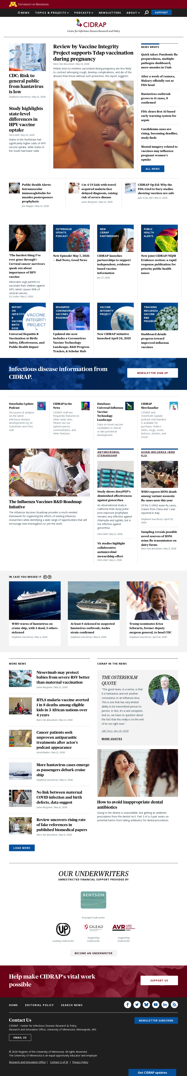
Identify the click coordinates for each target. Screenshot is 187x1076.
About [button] (132, 12)
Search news (72, 1006)
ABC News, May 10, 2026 (115, 732)
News (25, 12)
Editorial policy (39, 1006)
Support (161, 12)
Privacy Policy (80, 1063)
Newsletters (110, 12)
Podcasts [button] (82, 12)
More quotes (112, 740)
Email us (20, 1039)
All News (153, 170)
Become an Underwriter (93, 954)
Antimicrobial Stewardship (108, 455)
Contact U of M (59, 1063)
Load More (21, 849)
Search (147, 12)
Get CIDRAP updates (152, 1072)
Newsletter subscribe (156, 1022)
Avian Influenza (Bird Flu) (158, 455)
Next (49, 578)
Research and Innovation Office (27, 1063)
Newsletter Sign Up (152, 374)
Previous (45, 578)
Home (13, 1006)
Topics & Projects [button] (50, 12)
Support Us (159, 982)
